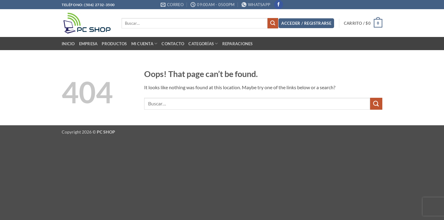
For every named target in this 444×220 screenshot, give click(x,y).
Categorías (203, 43)
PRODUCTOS (114, 43)
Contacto (173, 43)
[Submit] (272, 23)
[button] (306, 23)
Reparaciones (237, 43)
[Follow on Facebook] (278, 4)
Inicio (68, 43)
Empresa (88, 43)
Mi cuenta (144, 43)
